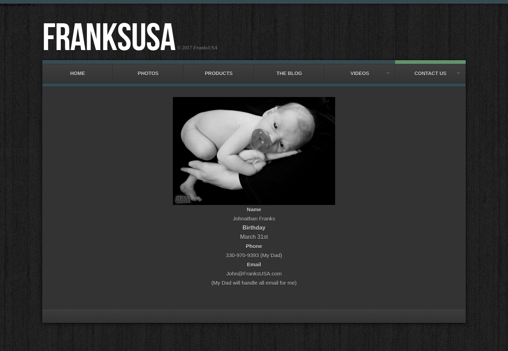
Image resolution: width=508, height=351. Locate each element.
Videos (360, 70)
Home (77, 70)
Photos (148, 70)
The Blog (289, 70)
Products (218, 70)
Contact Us (430, 70)
